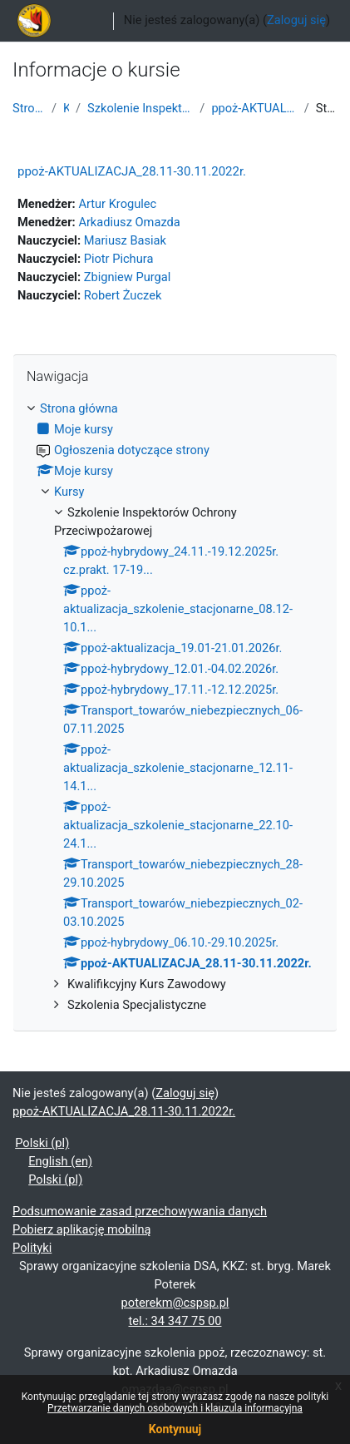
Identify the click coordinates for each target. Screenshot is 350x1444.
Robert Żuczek (123, 295)
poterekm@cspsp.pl (175, 1302)
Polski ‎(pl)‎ (42, 1142)
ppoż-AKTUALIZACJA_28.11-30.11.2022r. (254, 108)
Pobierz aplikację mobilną (81, 1229)
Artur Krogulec (117, 203)
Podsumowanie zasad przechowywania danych (139, 1211)
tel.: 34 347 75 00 (175, 1320)
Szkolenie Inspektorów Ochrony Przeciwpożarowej (140, 108)
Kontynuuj (175, 1429)
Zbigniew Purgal (127, 277)
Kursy (66, 108)
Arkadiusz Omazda (129, 222)
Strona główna (28, 108)
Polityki (32, 1247)
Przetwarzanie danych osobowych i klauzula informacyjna (175, 1408)
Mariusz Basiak (125, 240)
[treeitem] (175, 707)
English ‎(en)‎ (60, 1161)
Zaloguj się (296, 19)
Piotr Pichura (119, 258)
